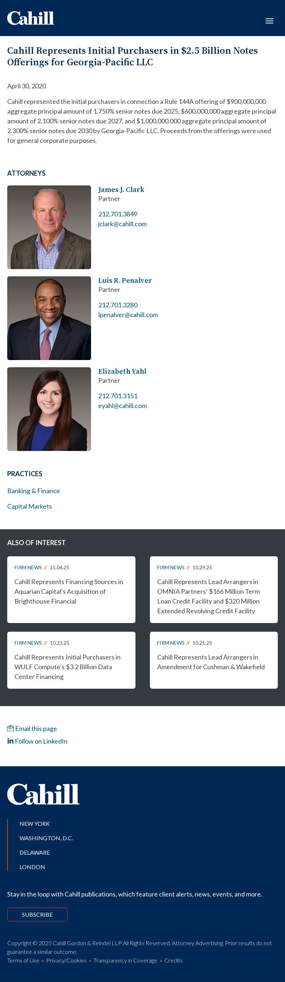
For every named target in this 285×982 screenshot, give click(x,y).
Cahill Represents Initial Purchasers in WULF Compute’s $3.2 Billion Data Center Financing (67, 666)
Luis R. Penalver (125, 280)
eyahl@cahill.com (122, 405)
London (32, 866)
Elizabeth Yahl (122, 371)
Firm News (28, 567)
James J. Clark (121, 189)
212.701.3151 (117, 396)
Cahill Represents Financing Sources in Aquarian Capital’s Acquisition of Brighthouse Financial (68, 591)
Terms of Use (23, 960)
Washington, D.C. (46, 837)
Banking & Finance (33, 491)
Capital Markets (29, 506)
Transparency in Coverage (125, 960)
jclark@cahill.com (122, 224)
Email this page (32, 728)
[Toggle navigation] (269, 20)
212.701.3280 (117, 305)
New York (35, 823)
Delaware (35, 852)
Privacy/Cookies (66, 960)
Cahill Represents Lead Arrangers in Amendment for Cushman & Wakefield (211, 662)
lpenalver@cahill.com (128, 315)
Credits (173, 960)
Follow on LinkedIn (37, 741)
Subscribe (37, 914)
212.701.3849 (117, 214)
